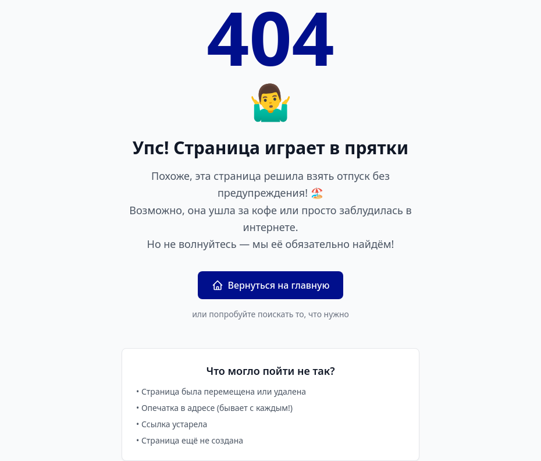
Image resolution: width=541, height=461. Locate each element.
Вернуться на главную (271, 285)
